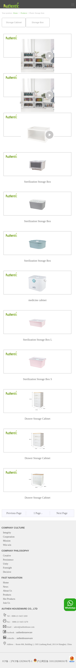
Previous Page (14, 513)
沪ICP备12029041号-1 (21, 661)
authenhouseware (24, 632)
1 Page (38, 513)
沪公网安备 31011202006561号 (51, 661)
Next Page (61, 513)
